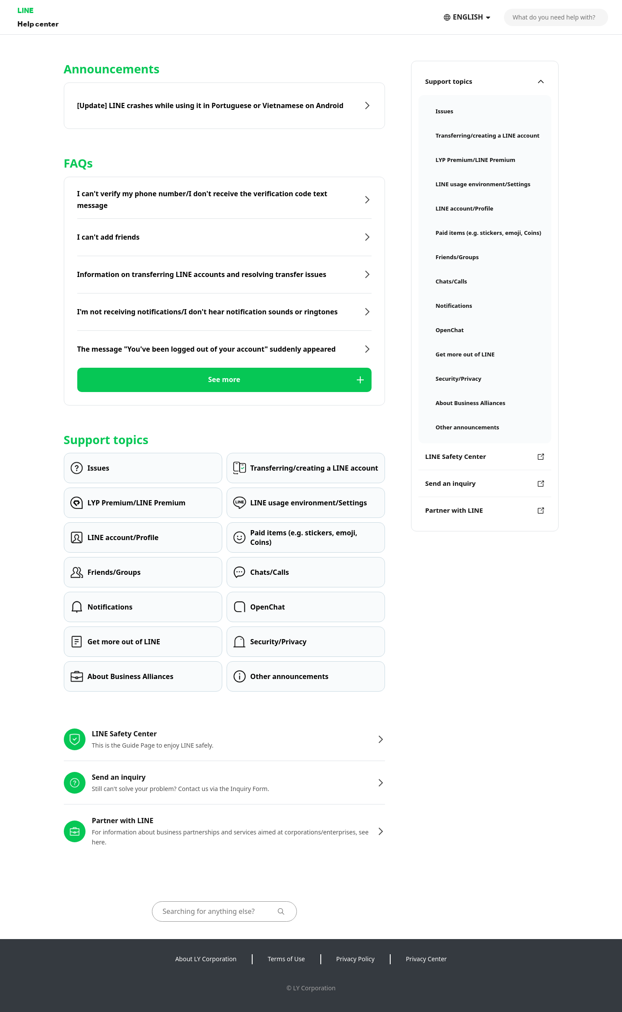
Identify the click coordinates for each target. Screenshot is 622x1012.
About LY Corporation (206, 959)
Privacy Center (426, 959)
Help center (38, 23)
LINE (25, 10)
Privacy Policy (355, 959)
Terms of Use (286, 959)
